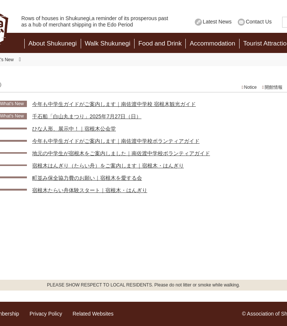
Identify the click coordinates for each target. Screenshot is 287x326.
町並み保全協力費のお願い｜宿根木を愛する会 (87, 178)
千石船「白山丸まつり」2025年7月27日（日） (87, 116)
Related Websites (92, 314)
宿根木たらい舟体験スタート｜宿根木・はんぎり (89, 190)
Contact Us (259, 22)
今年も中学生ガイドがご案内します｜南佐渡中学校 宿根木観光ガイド (114, 104)
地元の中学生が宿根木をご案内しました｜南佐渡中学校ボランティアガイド (121, 153)
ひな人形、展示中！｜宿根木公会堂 (74, 129)
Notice (250, 87)
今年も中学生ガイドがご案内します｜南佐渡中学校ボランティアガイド (116, 141)
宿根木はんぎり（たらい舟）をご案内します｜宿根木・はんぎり (108, 166)
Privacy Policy (46, 314)
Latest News (217, 22)
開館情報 (274, 87)
